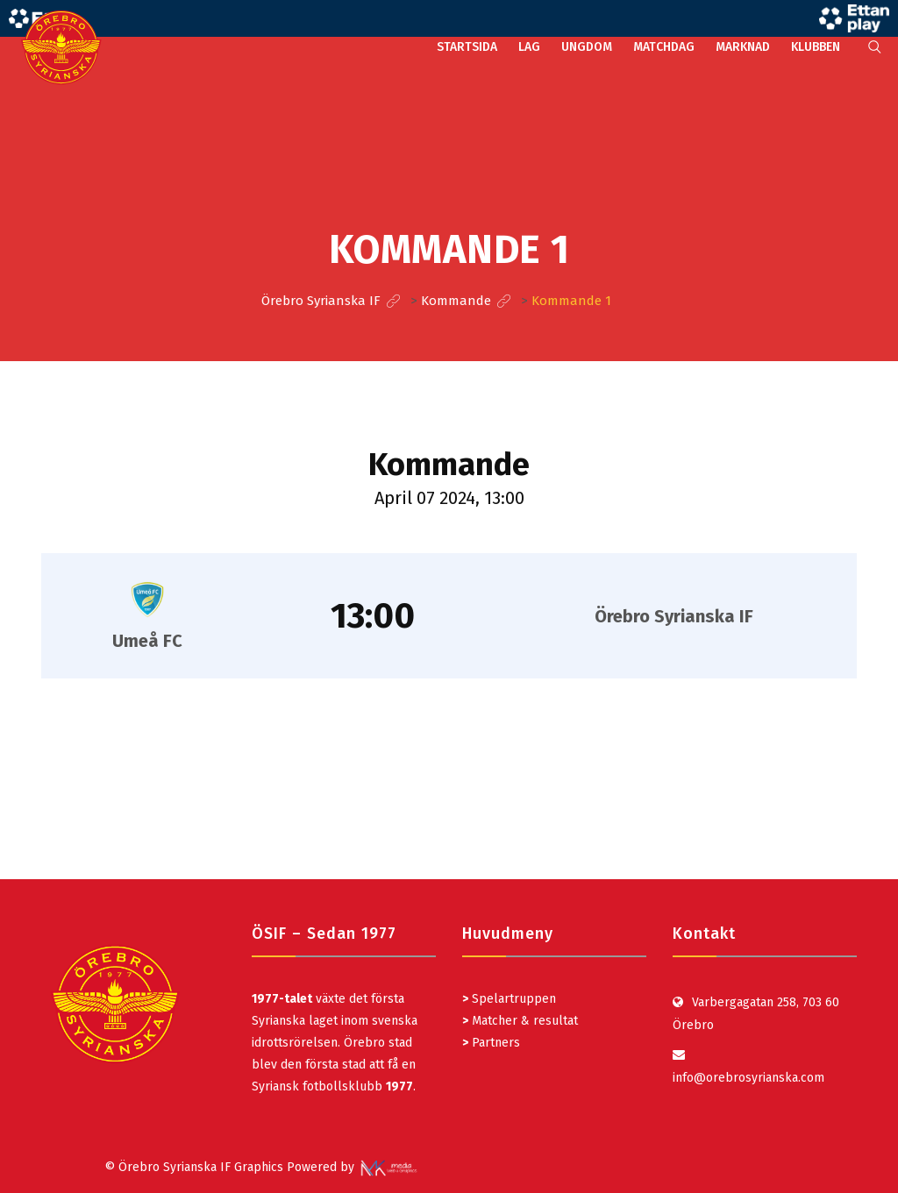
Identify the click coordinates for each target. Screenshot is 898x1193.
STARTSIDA (467, 46)
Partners (491, 1042)
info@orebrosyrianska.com (748, 1077)
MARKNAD (743, 46)
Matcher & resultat (520, 1020)
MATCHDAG (664, 46)
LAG (529, 46)
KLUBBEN (815, 46)
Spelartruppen (512, 998)
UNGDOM (586, 46)
